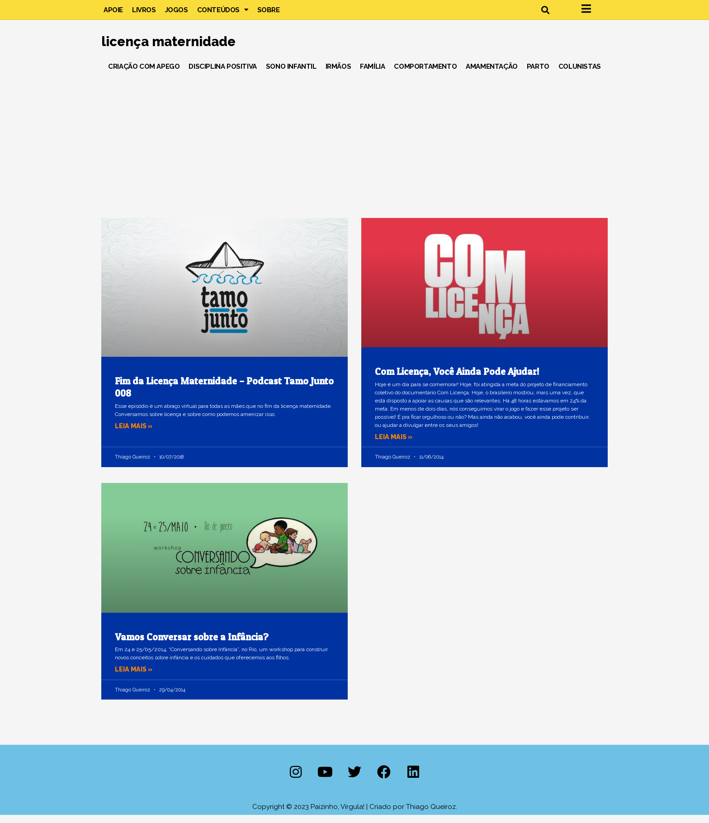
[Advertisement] (354, 148)
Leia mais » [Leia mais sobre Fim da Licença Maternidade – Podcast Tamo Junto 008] (135, 434)
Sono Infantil (291, 74)
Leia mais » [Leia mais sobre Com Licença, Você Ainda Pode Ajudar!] (395, 444)
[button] (545, 13)
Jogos (176, 13)
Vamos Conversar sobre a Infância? (192, 644)
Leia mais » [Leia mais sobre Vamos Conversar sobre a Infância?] (135, 677)
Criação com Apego (144, 74)
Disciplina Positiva (222, 74)
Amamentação (492, 74)
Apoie (113, 13)
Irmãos (338, 74)
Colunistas (579, 74)
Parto (538, 74)
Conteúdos (222, 13)
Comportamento (425, 74)
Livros (144, 13)
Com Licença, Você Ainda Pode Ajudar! (457, 379)
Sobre (268, 13)
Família (372, 74)
